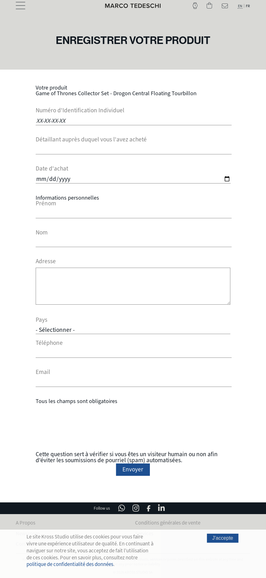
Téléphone (49, 342)
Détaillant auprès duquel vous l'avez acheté (91, 140)
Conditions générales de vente (167, 522)
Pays (41, 320)
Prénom (46, 204)
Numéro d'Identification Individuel (80, 111)
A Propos (25, 522)
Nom (42, 233)
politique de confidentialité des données (70, 564)
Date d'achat (52, 169)
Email (43, 371)
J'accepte (222, 538)
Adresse (46, 261)
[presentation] (133, 426)
